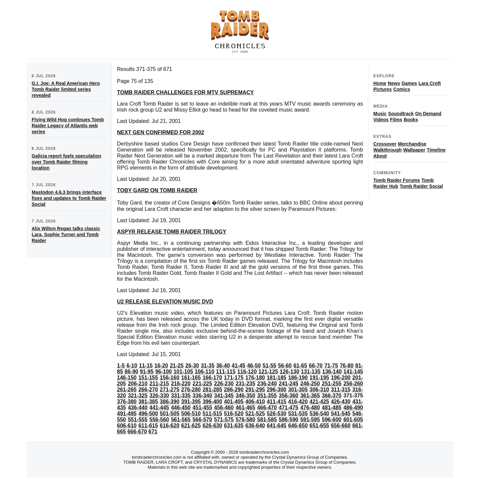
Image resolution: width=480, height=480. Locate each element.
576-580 (245, 419)
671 (152, 431)
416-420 (298, 401)
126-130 (289, 371)
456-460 (224, 407)
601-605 (353, 419)
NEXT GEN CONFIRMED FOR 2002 (160, 132)
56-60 (285, 365)
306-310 (319, 389)
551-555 (138, 419)
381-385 (148, 401)
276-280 (191, 389)
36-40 (223, 365)
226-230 (224, 383)
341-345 (224, 395)
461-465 (245, 407)
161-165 (191, 377)
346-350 (245, 395)
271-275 (169, 389)
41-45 (238, 365)
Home (379, 83)
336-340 (202, 395)
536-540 (319, 413)
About (380, 156)
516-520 (234, 413)
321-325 (138, 395)
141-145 (353, 371)
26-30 (192, 365)
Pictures (382, 89)
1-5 (121, 365)
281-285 (212, 389)
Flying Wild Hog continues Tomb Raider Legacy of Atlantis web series (68, 125)
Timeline (436, 150)
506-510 (191, 413)
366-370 (332, 395)
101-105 (183, 371)
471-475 (288, 407)
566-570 (202, 419)
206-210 (138, 383)
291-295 (255, 389)
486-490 (353, 407)
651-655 (319, 425)
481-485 (332, 407)
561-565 (181, 419)
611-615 (148, 425)
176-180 (255, 377)
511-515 (212, 413)
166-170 (212, 377)
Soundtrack (401, 113)
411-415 (276, 401)
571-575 (224, 419)
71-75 (331, 365)
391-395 (191, 401)
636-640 (255, 425)
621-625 (191, 425)
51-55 (269, 365)
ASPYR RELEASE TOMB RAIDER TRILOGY (171, 232)
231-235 (245, 383)
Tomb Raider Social (421, 186)
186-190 (298, 377)
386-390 (169, 401)
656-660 (341, 425)
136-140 (332, 371)
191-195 (319, 377)
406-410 (255, 401)
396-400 (212, 401)
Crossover (384, 144)
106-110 (204, 371)
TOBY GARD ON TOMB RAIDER (157, 190)
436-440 (138, 407)
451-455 (202, 407)
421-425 (319, 401)
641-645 (276, 425)
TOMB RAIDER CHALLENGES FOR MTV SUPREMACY (185, 92)
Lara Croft (430, 83)
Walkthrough (387, 150)
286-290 (234, 389)
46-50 (254, 365)
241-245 (288, 383)
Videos (381, 119)
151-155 (148, 377)
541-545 (341, 413)
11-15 (146, 365)
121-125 (268, 371)
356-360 (288, 395)
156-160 (169, 377)
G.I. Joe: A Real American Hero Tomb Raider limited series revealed (66, 89)
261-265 (127, 389)
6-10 (132, 365)
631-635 (234, 425)
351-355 (267, 395)
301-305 (298, 389)
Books (411, 119)
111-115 (226, 371)
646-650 (298, 425)
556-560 (159, 419)
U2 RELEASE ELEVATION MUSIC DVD (165, 301)
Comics (401, 89)
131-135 (311, 371)
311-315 (341, 389)
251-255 (332, 383)
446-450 (181, 407)
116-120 (247, 371)
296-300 (276, 389)
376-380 (127, 401)
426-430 (341, 401)
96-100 (163, 371)
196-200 (341, 377)
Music (380, 113)
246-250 (310, 383)
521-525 (255, 413)
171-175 (234, 377)
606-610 (127, 425)
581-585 (267, 419)
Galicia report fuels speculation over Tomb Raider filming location (66, 162)
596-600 (332, 419)
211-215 (159, 383)
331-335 (181, 395)
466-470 (267, 407)
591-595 (310, 419)
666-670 (137, 431)
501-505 (169, 413)
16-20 (161, 365)
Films (396, 119)
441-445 (159, 407)
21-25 (177, 365)
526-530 (276, 413)
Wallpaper (414, 150)
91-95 (147, 371)
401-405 (234, 401)
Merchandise (412, 144)
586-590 (288, 419)
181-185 (276, 377)
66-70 (316, 365)
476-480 (310, 407)
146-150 (127, 377)
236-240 (267, 383)
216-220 (181, 383)
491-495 (127, 413)
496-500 (148, 413)
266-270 (148, 389)
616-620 (169, 425)
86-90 (131, 371)
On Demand (428, 113)
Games (409, 83)
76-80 (346, 365)
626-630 (212, 425)
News (394, 83)
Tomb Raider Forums (396, 180)
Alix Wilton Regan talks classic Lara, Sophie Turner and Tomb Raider (66, 234)
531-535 (298, 413)
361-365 (310, 395)
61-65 (300, 365)
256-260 (353, 383)
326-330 (159, 395)
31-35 (207, 365)
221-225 (202, 383)
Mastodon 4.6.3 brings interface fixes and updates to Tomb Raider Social (69, 198)
